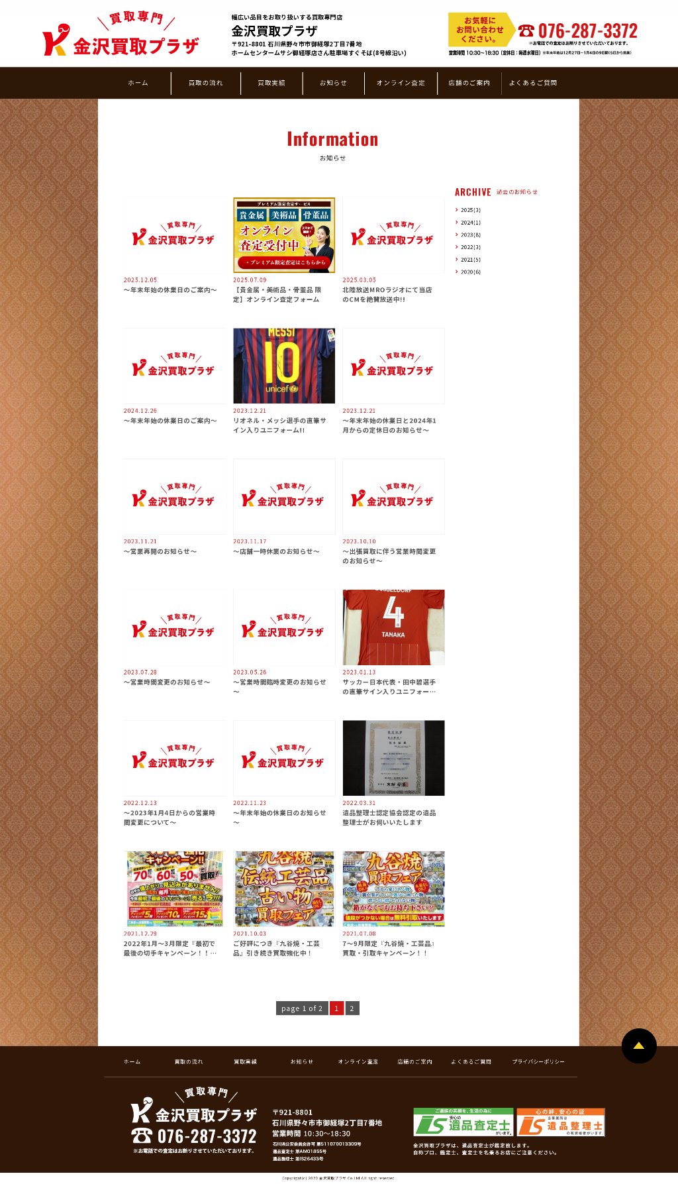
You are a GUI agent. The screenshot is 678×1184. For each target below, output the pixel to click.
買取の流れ (206, 82)
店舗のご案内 (469, 82)
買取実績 (271, 82)
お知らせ (334, 82)
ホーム (138, 82)
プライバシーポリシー (538, 1061)
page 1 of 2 (302, 1007)
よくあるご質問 (532, 82)
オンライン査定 (401, 82)
